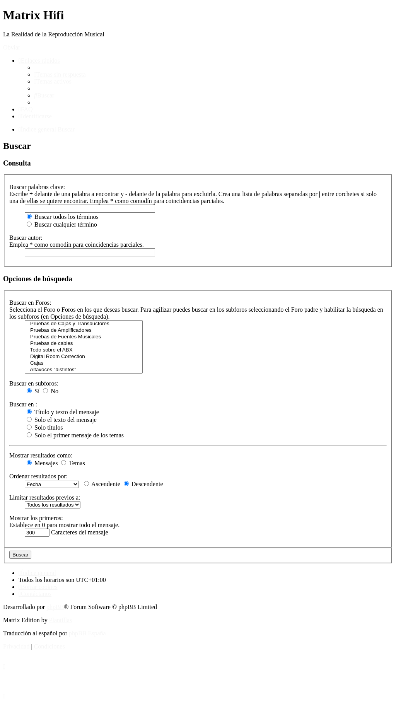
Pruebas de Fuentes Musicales (83, 337)
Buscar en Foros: (30, 302)
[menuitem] (60, 74)
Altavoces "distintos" (83, 370)
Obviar (11, 47)
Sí (33, 391)
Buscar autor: (26, 237)
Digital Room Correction (83, 356)
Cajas (83, 363)
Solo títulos (45, 427)
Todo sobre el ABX (83, 350)
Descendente (143, 484)
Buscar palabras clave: (37, 187)
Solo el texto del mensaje (62, 419)
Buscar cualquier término (62, 224)
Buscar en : (23, 404)
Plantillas (60, 620)
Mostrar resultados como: (41, 455)
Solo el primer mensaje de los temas (75, 435)
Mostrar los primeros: (36, 518)
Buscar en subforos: (33, 383)
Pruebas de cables (83, 343)
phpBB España (87, 633)
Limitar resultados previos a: (44, 497)
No (50, 391)
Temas (73, 463)
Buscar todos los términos (63, 216)
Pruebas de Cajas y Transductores (83, 324)
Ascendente (102, 484)
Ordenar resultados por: (38, 476)
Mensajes (42, 463)
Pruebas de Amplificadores (83, 330)
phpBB (55, 607)
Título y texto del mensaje (63, 412)
